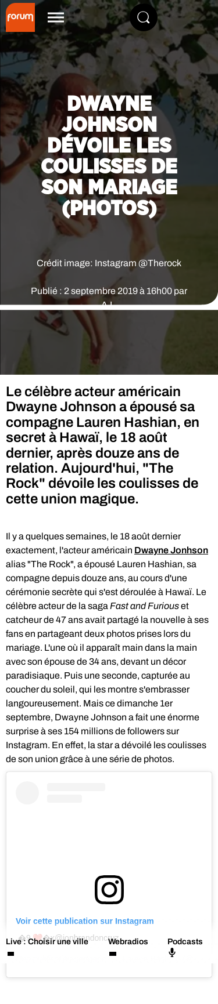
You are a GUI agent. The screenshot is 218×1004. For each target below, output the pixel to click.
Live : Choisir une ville (47, 941)
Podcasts (185, 947)
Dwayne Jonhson (171, 550)
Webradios (128, 941)
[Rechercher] (144, 17)
